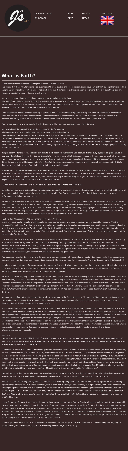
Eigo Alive (70, 16)
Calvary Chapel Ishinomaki (43, 16)
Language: (107, 18)
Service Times (86, 16)
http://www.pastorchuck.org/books (16, 330)
